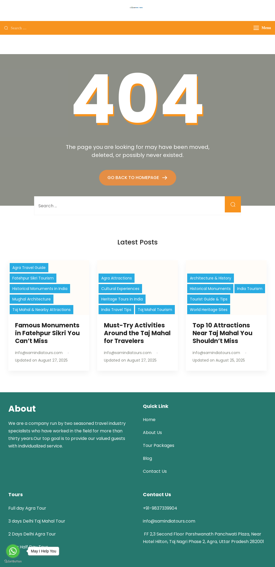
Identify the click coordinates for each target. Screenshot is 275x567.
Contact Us (155, 471)
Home (149, 419)
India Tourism (249, 288)
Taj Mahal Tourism (155, 309)
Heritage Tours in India (122, 299)
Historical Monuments (210, 288)
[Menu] (256, 28)
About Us (152, 432)
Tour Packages (158, 445)
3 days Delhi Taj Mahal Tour (36, 521)
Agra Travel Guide (29, 267)
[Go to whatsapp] (13, 551)
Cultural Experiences (120, 288)
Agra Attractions (116, 278)
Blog (147, 458)
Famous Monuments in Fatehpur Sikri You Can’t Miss (47, 333)
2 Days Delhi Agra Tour (32, 534)
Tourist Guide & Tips (208, 299)
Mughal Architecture (31, 299)
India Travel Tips (116, 309)
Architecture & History (210, 278)
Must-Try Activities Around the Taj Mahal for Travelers (137, 333)
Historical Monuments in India (39, 288)
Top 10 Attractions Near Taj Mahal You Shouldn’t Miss (222, 333)
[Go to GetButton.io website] (12, 561)
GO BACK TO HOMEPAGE (133, 177)
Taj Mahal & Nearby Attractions (41, 309)
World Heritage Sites (208, 309)
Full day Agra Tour (27, 508)
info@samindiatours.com (169, 521)
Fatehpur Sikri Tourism (33, 278)
